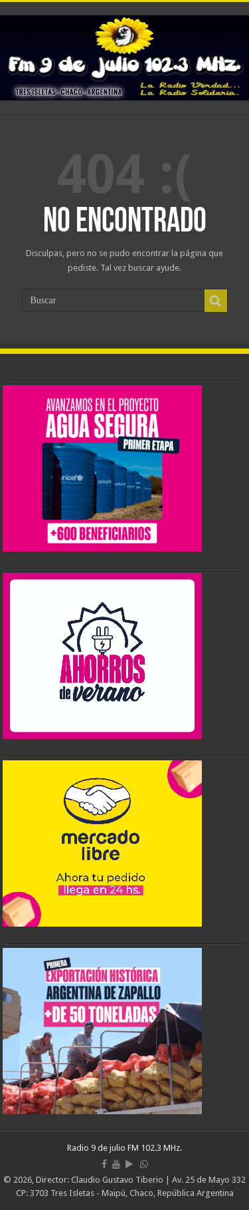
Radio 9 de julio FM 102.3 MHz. (124, 1148)
